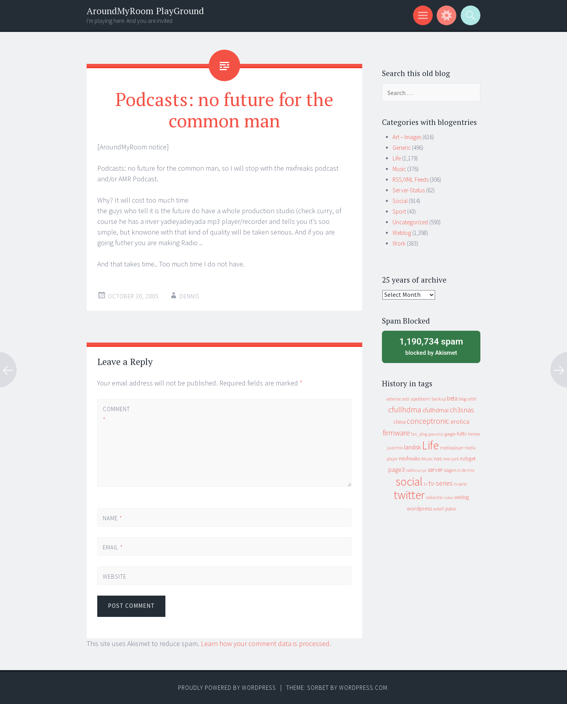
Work (399, 243)
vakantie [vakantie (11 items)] (434, 497)
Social (400, 201)
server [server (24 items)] (435, 469)
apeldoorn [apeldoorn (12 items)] (420, 399)
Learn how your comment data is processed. (266, 643)
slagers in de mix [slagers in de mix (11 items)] (459, 470)
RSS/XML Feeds (410, 179)
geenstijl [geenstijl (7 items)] (435, 434)
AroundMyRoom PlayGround (145, 11)
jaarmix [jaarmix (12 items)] (395, 448)
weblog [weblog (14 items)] (461, 497)
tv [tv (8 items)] (425, 484)
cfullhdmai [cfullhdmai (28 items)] (435, 410)
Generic (402, 147)
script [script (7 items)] (421, 470)
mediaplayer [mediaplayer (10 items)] (451, 448)
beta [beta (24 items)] (452, 398)
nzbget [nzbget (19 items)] (468, 458)
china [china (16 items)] (399, 422)
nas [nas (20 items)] (438, 458)
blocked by (431, 346)
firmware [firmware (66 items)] (396, 433)
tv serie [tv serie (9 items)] (460, 484)
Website (114, 576)
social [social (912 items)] (409, 481)
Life (397, 158)
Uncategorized (410, 222)
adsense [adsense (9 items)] (393, 399)
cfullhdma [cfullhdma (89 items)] (404, 409)
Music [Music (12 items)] (427, 459)
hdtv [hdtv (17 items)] (462, 433)
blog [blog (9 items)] (462, 399)
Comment (116, 414)
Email (113, 547)
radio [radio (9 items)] (410, 470)
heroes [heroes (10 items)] (474, 434)
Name (112, 518)
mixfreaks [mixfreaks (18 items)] (409, 458)
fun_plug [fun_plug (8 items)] (419, 434)
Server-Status (409, 190)
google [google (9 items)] (450, 434)
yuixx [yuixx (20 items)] (450, 508)
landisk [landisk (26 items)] (412, 447)
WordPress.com (363, 687)
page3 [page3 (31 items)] (396, 469)
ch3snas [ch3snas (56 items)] (462, 409)
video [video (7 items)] (448, 497)
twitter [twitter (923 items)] (409, 495)
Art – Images (407, 137)
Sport (399, 211)
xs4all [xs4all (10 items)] (438, 509)
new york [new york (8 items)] (451, 459)
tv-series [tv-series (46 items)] (440, 483)
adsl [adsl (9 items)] (406, 399)
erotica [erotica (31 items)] (459, 421)
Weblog (402, 233)
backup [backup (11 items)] (439, 399)
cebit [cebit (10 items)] (471, 399)
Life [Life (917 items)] (430, 445)
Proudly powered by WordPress (227, 687)
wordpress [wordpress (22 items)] (419, 508)
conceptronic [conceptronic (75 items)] (428, 421)
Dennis (190, 296)
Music (399, 169)
